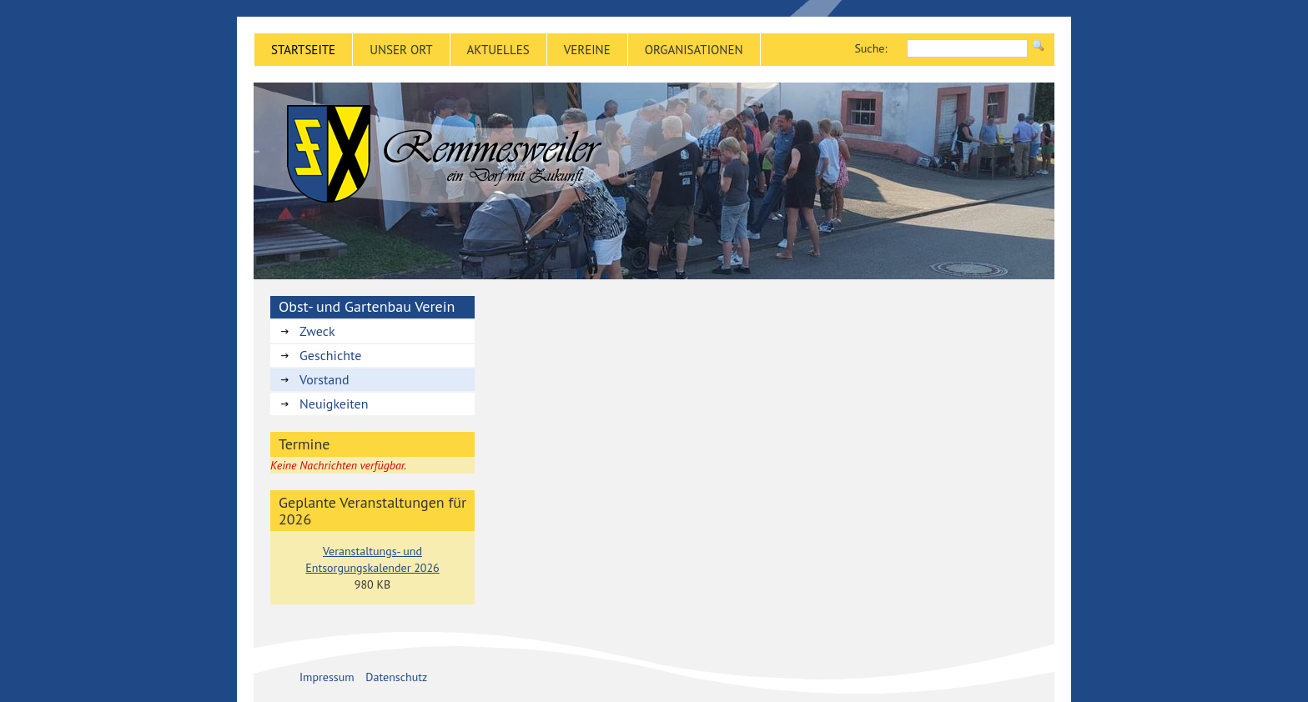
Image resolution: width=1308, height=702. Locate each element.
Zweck (317, 331)
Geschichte (330, 355)
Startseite (303, 50)
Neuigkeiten (333, 403)
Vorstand (324, 379)
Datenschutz (396, 676)
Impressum (327, 676)
